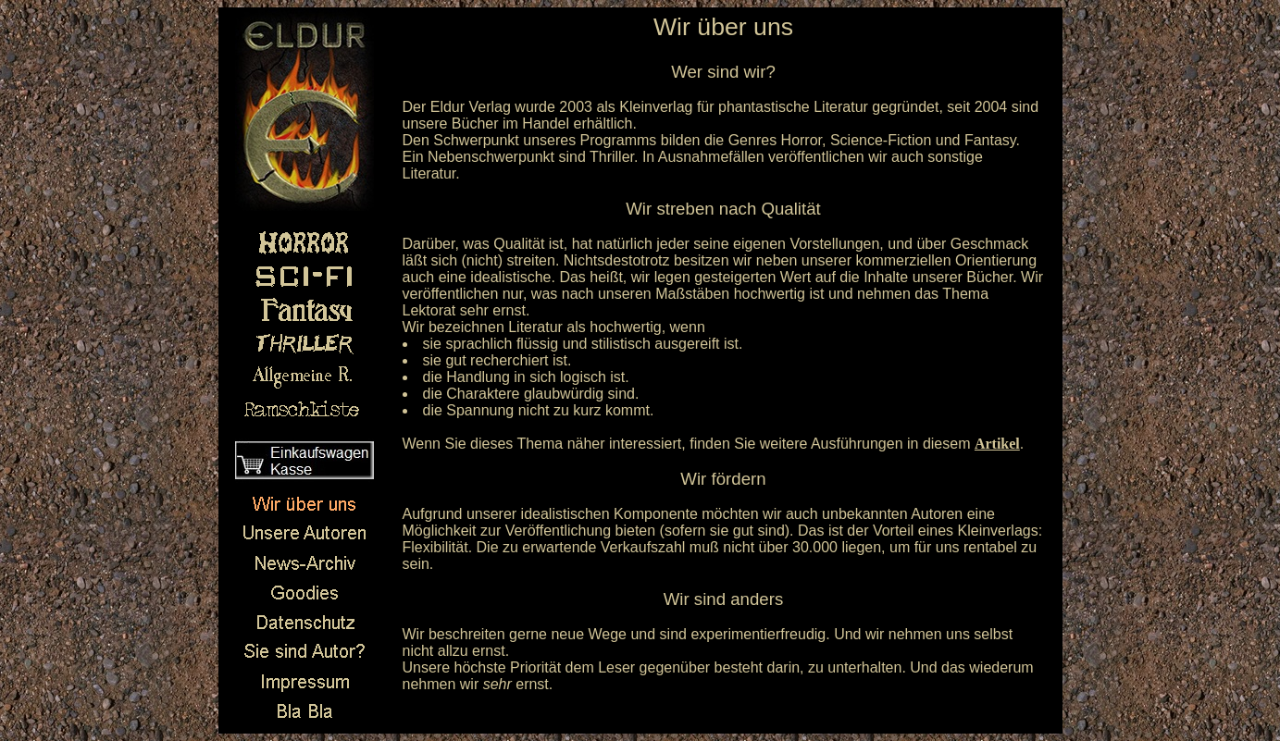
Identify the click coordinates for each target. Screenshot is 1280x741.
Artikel (997, 443)
